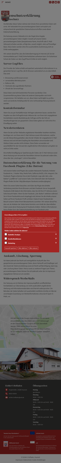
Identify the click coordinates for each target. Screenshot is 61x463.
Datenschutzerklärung (41, 226)
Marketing (11, 243)
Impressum (26, 227)
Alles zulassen (33, 248)
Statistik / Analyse (14, 235)
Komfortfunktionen (14, 239)
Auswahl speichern (10, 248)
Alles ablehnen (23, 248)
